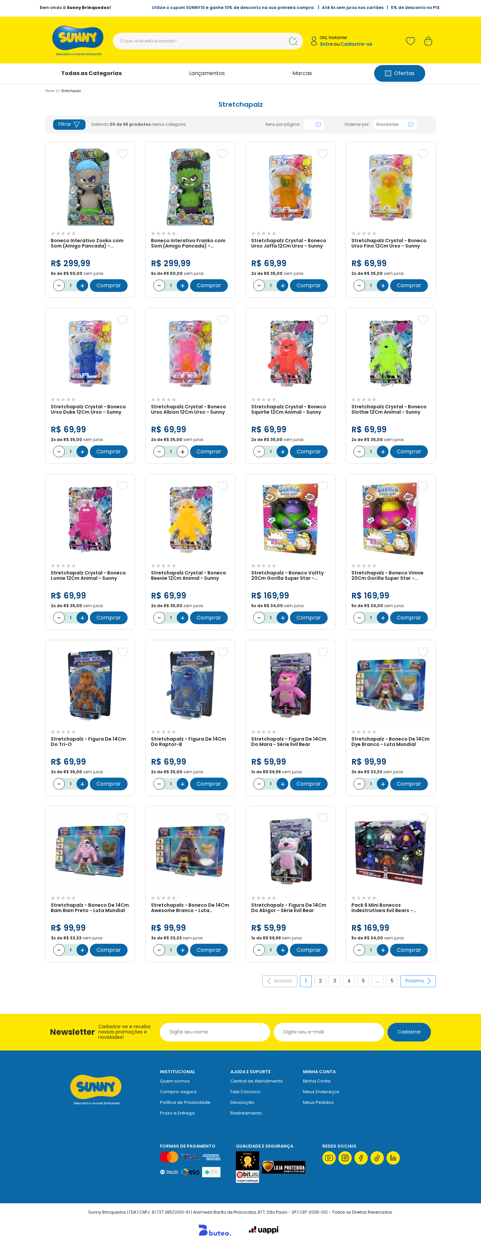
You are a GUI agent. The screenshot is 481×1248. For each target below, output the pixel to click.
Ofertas (400, 73)
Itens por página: (283, 124)
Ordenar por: (357, 124)
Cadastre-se (356, 44)
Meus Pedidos (318, 1102)
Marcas (302, 73)
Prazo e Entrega (177, 1113)
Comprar (109, 285)
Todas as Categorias (91, 73)
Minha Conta (316, 1081)
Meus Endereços (321, 1092)
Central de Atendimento (256, 1081)
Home (49, 91)
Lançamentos (207, 73)
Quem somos (175, 1081)
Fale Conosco (245, 1092)
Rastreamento (246, 1113)
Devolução (242, 1102)
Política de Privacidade (185, 1102)
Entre (326, 44)
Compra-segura (178, 1092)
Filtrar (69, 124)
